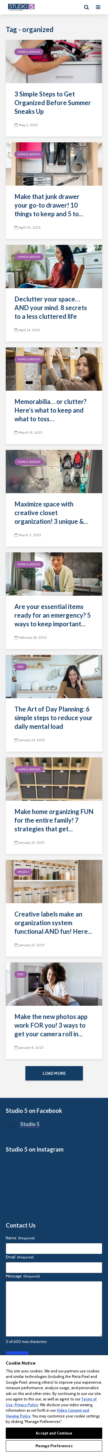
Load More (54, 1073)
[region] (54, 1404)
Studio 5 (29, 1124)
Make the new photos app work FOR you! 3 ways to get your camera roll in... (51, 1025)
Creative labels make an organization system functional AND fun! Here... (53, 922)
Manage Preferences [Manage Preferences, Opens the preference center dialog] (53, 1445)
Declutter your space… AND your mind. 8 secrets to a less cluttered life (50, 307)
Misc (21, 667)
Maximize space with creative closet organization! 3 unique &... (51, 512)
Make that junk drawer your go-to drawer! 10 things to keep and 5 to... (48, 205)
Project (23, 872)
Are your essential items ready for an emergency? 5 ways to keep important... (52, 615)
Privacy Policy (26, 1404)
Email (20, 1257)
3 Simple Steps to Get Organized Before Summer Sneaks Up (52, 102)
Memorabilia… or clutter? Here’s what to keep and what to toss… (50, 410)
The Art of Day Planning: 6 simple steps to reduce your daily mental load (53, 717)
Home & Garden (29, 52)
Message (23, 1276)
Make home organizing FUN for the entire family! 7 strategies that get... (53, 820)
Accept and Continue (54, 1433)
